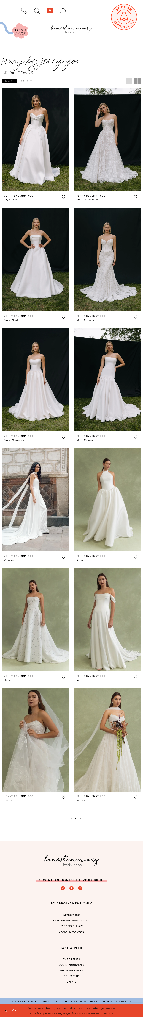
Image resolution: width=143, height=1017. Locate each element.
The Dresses (71, 959)
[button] (11, 10)
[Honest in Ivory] (71, 860)
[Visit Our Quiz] (14, 30)
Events (71, 981)
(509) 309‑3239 (71, 915)
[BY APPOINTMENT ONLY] (24, 10)
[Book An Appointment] (124, 17)
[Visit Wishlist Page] (50, 10)
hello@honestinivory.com (71, 920)
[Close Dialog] (5, 1010)
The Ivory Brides (71, 970)
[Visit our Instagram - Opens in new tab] (80, 888)
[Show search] (37, 10)
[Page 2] (71, 818)
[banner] (71, 29)
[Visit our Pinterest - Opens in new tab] (63, 888)
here (110, 1013)
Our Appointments (71, 965)
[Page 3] (76, 818)
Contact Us (71, 976)
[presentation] (35, 139)
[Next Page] (80, 818)
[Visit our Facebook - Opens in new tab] (71, 888)
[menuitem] (11, 10)
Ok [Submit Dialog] (14, 1010)
